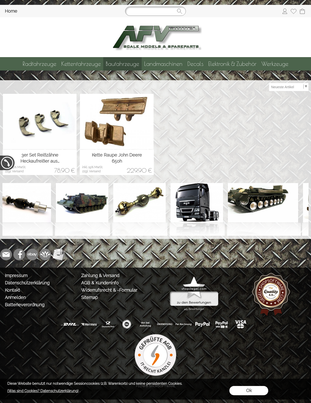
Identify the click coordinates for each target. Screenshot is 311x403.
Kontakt (12, 290)
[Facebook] (19, 254)
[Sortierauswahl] (288, 87)
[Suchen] (155, 11)
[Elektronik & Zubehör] (232, 63)
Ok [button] (249, 390)
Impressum (16, 275)
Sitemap (89, 297)
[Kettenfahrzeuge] (81, 63)
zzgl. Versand (14, 171)
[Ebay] (32, 254)
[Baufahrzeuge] (122, 63)
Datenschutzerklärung (27, 282)
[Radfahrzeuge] (39, 63)
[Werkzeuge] (275, 63)
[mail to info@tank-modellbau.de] (6, 254)
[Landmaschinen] (163, 63)
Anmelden (15, 297)
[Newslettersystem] (58, 254)
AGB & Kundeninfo (100, 282)
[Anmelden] (285, 11)
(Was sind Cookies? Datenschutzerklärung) (42, 391)
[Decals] (195, 63)
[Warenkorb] (302, 11)
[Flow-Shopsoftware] (45, 254)
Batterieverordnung (24, 304)
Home (11, 11)
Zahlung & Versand (100, 275)
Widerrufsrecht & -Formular (109, 290)
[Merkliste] (293, 11)
